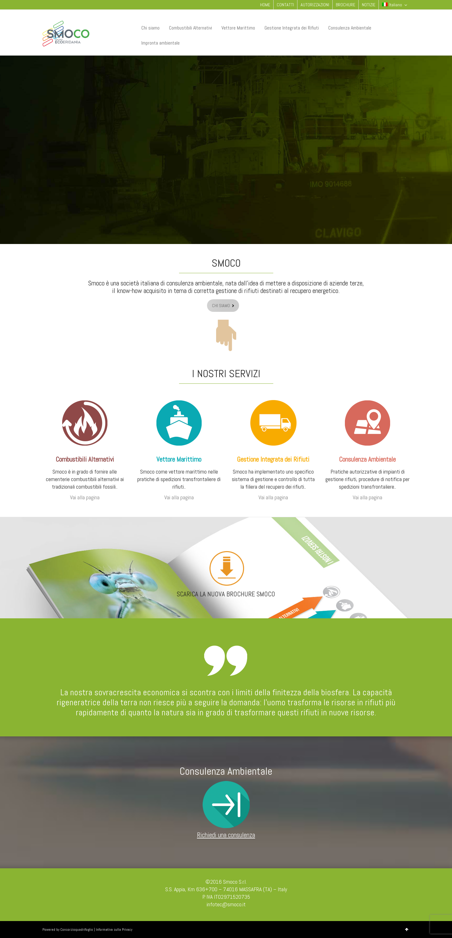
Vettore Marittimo (238, 27)
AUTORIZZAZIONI (315, 5)
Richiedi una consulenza (226, 835)
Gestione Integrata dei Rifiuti (291, 27)
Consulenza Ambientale (349, 27)
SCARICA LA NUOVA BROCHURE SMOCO (226, 594)
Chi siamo (150, 27)
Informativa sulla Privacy (114, 929)
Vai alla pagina (85, 497)
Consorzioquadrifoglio (76, 929)
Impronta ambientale (160, 43)
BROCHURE (345, 5)
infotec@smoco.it (226, 904)
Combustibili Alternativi (190, 27)
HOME (265, 5)
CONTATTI (285, 5)
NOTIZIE (368, 5)
